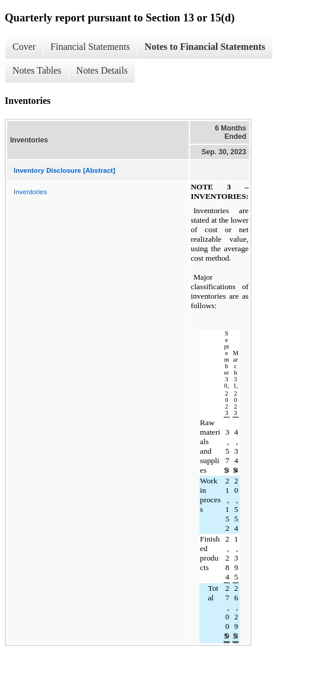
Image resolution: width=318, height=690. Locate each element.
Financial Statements (90, 47)
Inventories (30, 191)
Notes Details (102, 70)
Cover (24, 47)
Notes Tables (37, 70)
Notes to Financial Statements (205, 47)
